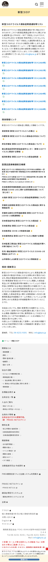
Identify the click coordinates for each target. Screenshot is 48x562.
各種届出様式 (7, 392)
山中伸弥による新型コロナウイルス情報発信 (20, 259)
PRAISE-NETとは (9, 487)
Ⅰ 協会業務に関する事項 (12, 380)
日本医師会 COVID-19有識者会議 (16, 231)
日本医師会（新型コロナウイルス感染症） (18, 225)
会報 (4, 502)
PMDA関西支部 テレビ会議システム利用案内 (20, 474)
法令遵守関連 (8, 444)
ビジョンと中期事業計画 (11, 374)
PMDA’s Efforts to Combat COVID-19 (17, 182)
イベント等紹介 (8, 451)
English (5, 520)
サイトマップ (7, 524)
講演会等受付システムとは (12, 497)
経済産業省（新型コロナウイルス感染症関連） (20, 156)
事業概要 (6, 352)
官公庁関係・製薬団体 (10, 429)
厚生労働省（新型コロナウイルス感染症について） (22, 144)
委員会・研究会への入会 (11, 409)
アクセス (5, 510)
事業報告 (6, 387)
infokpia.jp (31, 54)
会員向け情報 (7, 414)
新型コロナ (7, 457)
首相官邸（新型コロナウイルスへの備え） (18, 131)
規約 (4, 355)
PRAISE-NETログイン (11, 484)
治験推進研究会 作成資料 (12, 465)
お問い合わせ (7, 517)
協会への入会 (8, 406)
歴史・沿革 (6, 365)
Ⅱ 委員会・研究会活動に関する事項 (15, 383)
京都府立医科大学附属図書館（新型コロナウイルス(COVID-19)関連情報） (23, 214)
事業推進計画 (8, 377)
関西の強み (7, 447)
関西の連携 (7, 454)
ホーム (6, 341)
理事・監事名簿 (8, 358)
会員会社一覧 (7, 397)
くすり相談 (6, 460)
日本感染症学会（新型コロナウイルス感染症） (20, 220)
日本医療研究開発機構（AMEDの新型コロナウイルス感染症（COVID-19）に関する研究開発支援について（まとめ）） (23, 190)
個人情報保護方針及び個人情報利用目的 (19, 513)
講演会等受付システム (11, 493)
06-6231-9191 (20, 332)
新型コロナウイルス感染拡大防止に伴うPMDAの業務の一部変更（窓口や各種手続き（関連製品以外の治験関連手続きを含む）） (23, 171)
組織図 (5, 361)
